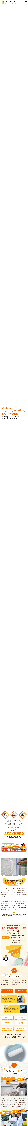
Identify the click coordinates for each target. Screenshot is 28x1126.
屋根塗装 (7, 1017)
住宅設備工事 (20, 1028)
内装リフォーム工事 (7, 1028)
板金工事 (7, 1023)
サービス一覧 (7, 990)
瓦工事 (21, 1017)
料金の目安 (20, 990)
